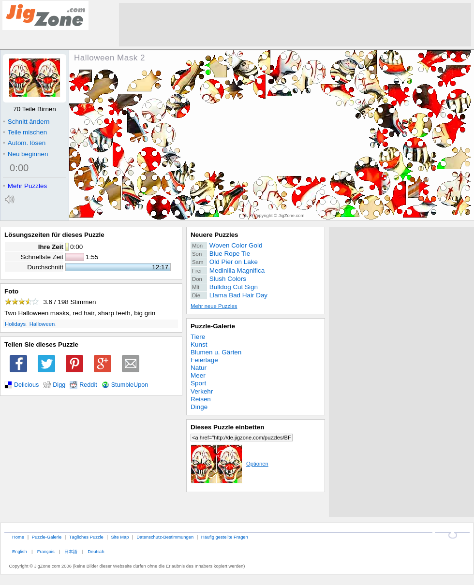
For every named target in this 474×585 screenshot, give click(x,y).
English (19, 551)
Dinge (199, 406)
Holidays (15, 324)
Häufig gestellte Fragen (224, 537)
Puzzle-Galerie (213, 326)
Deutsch (96, 551)
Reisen (201, 399)
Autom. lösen (24, 142)
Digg (59, 384)
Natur (199, 367)
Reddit (88, 384)
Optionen (229, 464)
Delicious (26, 384)
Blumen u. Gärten (216, 352)
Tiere (198, 336)
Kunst (199, 344)
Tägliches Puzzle (86, 537)
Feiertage (204, 360)
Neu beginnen (25, 154)
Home (18, 537)
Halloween (42, 324)
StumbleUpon (129, 384)
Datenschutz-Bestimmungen (164, 537)
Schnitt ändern (26, 121)
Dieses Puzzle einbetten (227, 427)
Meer (198, 375)
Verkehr (202, 391)
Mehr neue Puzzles (214, 306)
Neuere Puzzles (214, 234)
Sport (198, 383)
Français (46, 551)
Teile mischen (25, 132)
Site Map (120, 537)
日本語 (70, 551)
